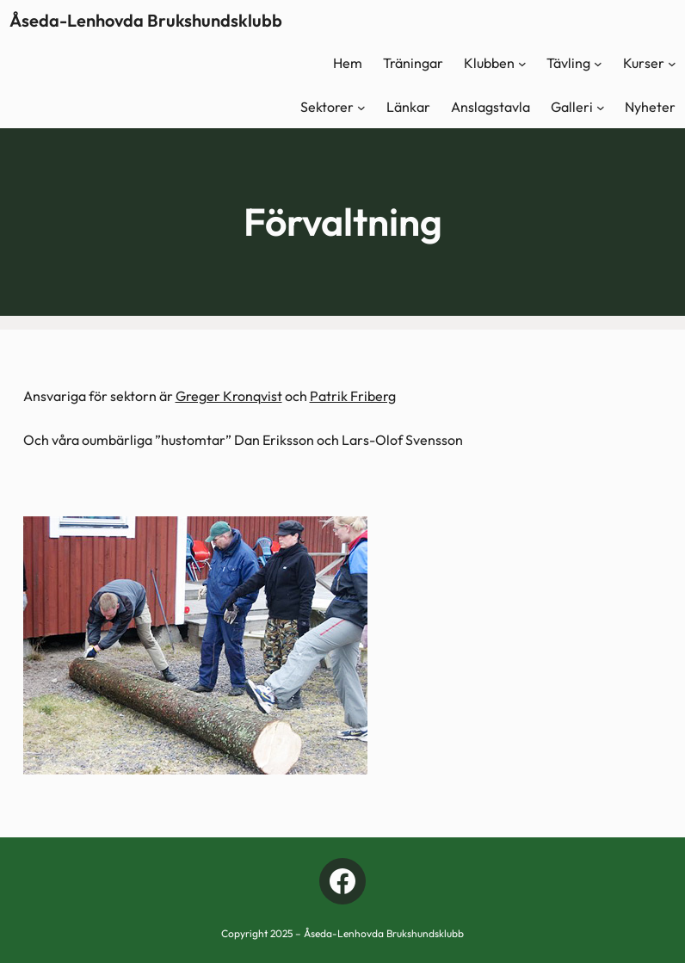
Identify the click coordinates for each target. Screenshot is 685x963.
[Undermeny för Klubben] (522, 63)
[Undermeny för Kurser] (672, 63)
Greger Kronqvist (229, 395)
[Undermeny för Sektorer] (361, 107)
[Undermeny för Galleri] (600, 107)
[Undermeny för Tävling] (598, 63)
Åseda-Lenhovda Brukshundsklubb (145, 20)
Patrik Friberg (353, 395)
